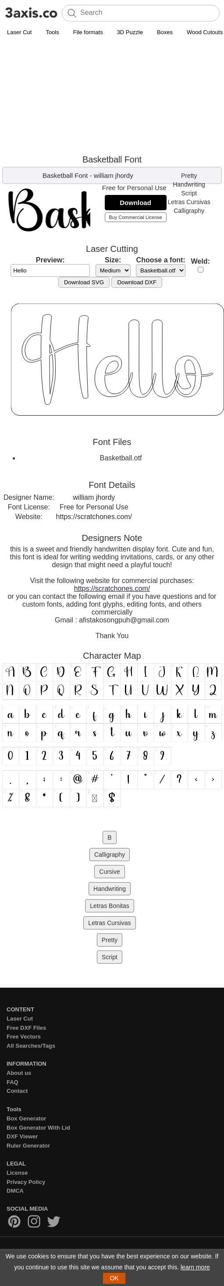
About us (19, 1073)
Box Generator (26, 1118)
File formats (88, 32)
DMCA (15, 1190)
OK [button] (114, 1278)
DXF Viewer (22, 1136)
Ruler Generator (28, 1145)
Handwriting (189, 184)
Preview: (50, 260)
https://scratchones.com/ (94, 516)
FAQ (12, 1082)
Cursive (109, 871)
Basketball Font (65, 175)
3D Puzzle (130, 32)
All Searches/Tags (31, 1045)
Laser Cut (19, 32)
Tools (52, 32)
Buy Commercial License (135, 217)
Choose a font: (160, 260)
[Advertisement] (83, 97)
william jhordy (113, 175)
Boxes (165, 32)
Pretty (189, 175)
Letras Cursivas (189, 201)
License (17, 1172)
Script (189, 193)
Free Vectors (24, 1036)
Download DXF (136, 282)
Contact (17, 1091)
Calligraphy (189, 210)
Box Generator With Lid (38, 1127)
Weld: (200, 261)
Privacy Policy (26, 1182)
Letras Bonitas (109, 905)
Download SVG (84, 282)
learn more (195, 1267)
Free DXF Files (26, 1028)
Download (135, 202)
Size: (113, 260)
